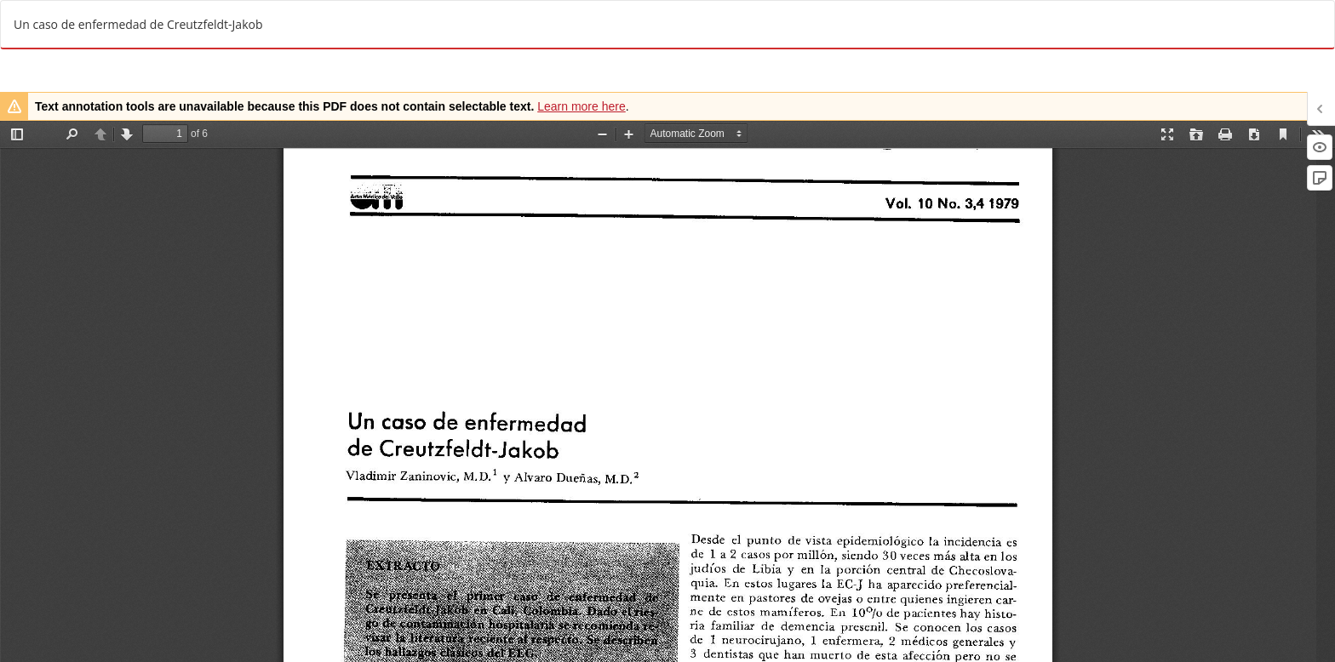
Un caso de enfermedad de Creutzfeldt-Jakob (138, 24)
